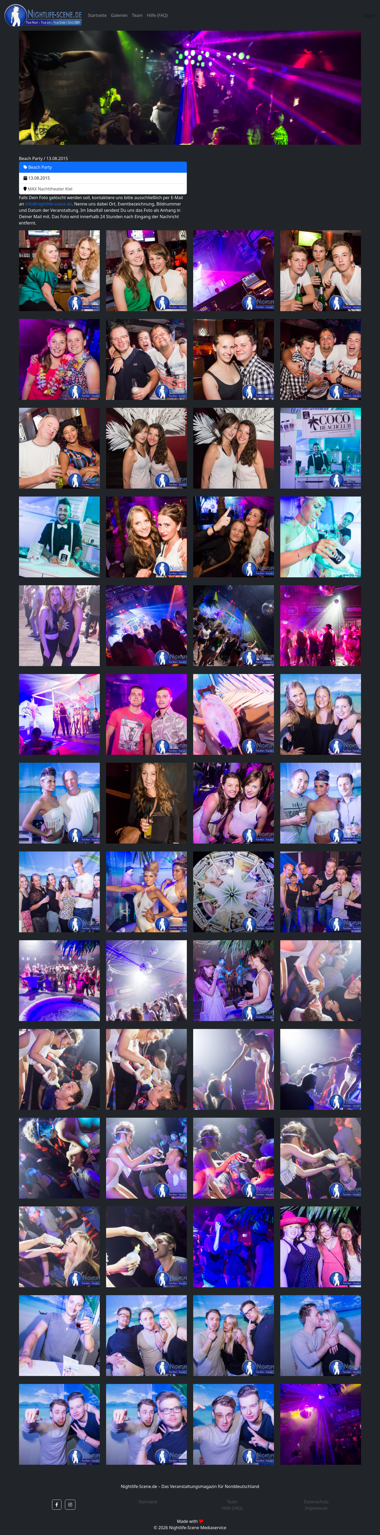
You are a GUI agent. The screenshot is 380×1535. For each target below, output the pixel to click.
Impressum (316, 1508)
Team (137, 15)
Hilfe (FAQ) (157, 15)
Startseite (97, 15)
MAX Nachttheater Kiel (47, 189)
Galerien (119, 15)
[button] (56, 1505)
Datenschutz (316, 1502)
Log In (369, 15)
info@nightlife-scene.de (48, 204)
